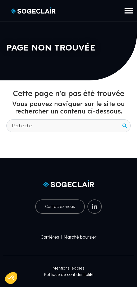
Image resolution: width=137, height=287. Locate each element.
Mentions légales (68, 268)
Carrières (50, 237)
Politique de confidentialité (69, 274)
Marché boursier (80, 237)
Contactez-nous (60, 206)
